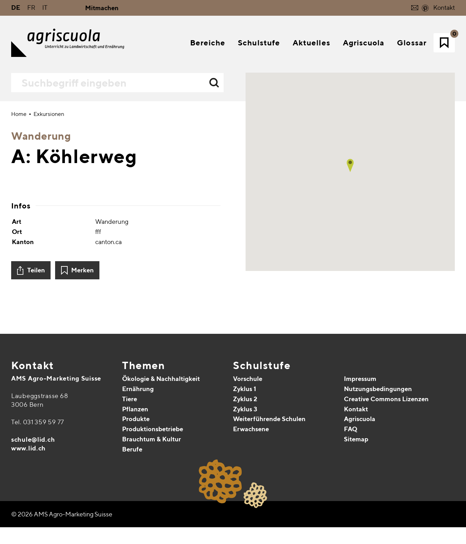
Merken (82, 444)
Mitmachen (102, 8)
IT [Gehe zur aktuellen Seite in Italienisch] (44, 7)
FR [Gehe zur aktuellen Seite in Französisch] (31, 7)
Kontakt (444, 7)
